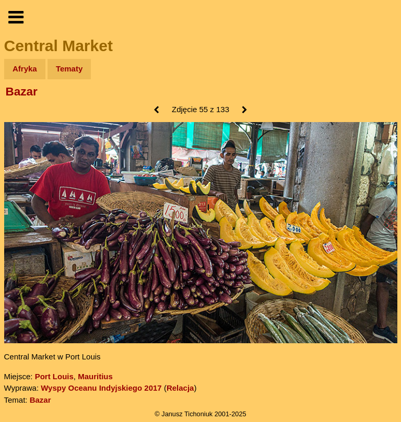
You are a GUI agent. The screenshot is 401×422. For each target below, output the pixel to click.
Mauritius (95, 376)
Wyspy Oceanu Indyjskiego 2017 (101, 387)
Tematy (69, 68)
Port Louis (54, 376)
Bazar (22, 91)
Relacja (180, 387)
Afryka (25, 68)
